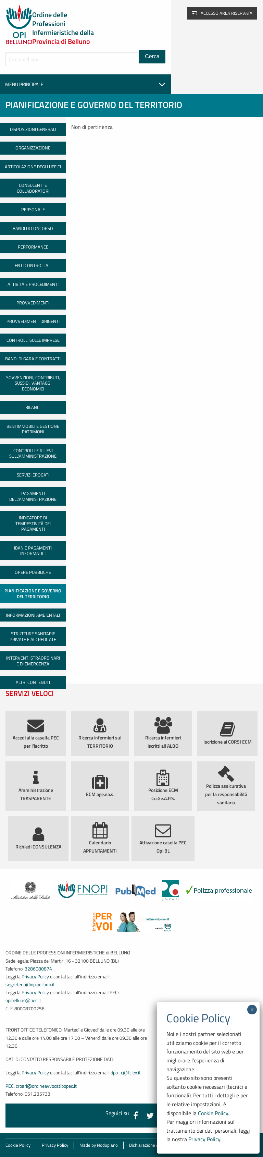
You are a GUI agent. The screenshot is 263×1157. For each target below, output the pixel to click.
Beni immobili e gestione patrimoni (33, 429)
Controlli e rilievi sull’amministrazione (33, 453)
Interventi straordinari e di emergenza (33, 660)
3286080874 (38, 969)
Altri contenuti (33, 682)
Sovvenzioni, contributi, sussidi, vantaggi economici (33, 383)
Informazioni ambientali (33, 615)
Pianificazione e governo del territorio (32, 593)
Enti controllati (33, 265)
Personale (33, 209)
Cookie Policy (17, 1145)
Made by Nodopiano (98, 1145)
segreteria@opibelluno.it (30, 984)
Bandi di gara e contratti (33, 358)
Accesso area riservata (222, 13)
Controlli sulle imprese (33, 340)
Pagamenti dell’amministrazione (33, 496)
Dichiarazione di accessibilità (156, 1145)
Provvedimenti (32, 302)
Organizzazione (32, 147)
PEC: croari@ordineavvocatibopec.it (41, 1086)
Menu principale (85, 84)
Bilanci (32, 407)
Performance (33, 246)
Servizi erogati (33, 474)
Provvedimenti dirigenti (33, 321)
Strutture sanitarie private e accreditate (33, 636)
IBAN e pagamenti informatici (33, 550)
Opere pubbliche (33, 572)
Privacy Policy (35, 976)
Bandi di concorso (33, 228)
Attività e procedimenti (33, 284)
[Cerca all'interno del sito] (72, 59)
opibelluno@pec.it (23, 1000)
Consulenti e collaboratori (33, 188)
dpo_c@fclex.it (126, 1072)
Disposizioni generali (33, 129)
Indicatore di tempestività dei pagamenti (33, 523)
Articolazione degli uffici (33, 166)
